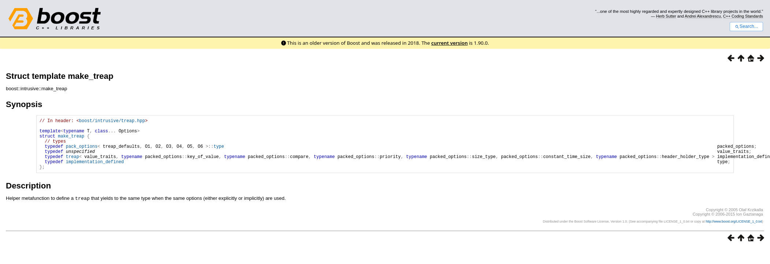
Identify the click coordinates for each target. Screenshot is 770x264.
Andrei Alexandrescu (703, 16)
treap (72, 165)
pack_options (81, 153)
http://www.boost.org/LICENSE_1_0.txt (734, 232)
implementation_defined (95, 171)
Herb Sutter (666, 16)
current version (449, 43)
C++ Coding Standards (743, 16)
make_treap (71, 140)
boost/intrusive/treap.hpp (112, 121)
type (218, 153)
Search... (746, 26)
